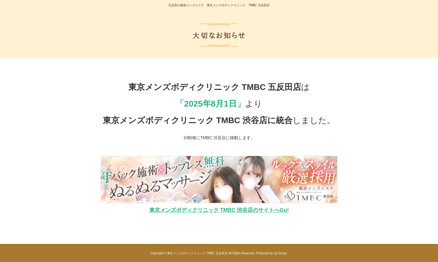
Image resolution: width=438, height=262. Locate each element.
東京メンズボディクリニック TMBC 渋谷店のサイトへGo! (219, 210)
